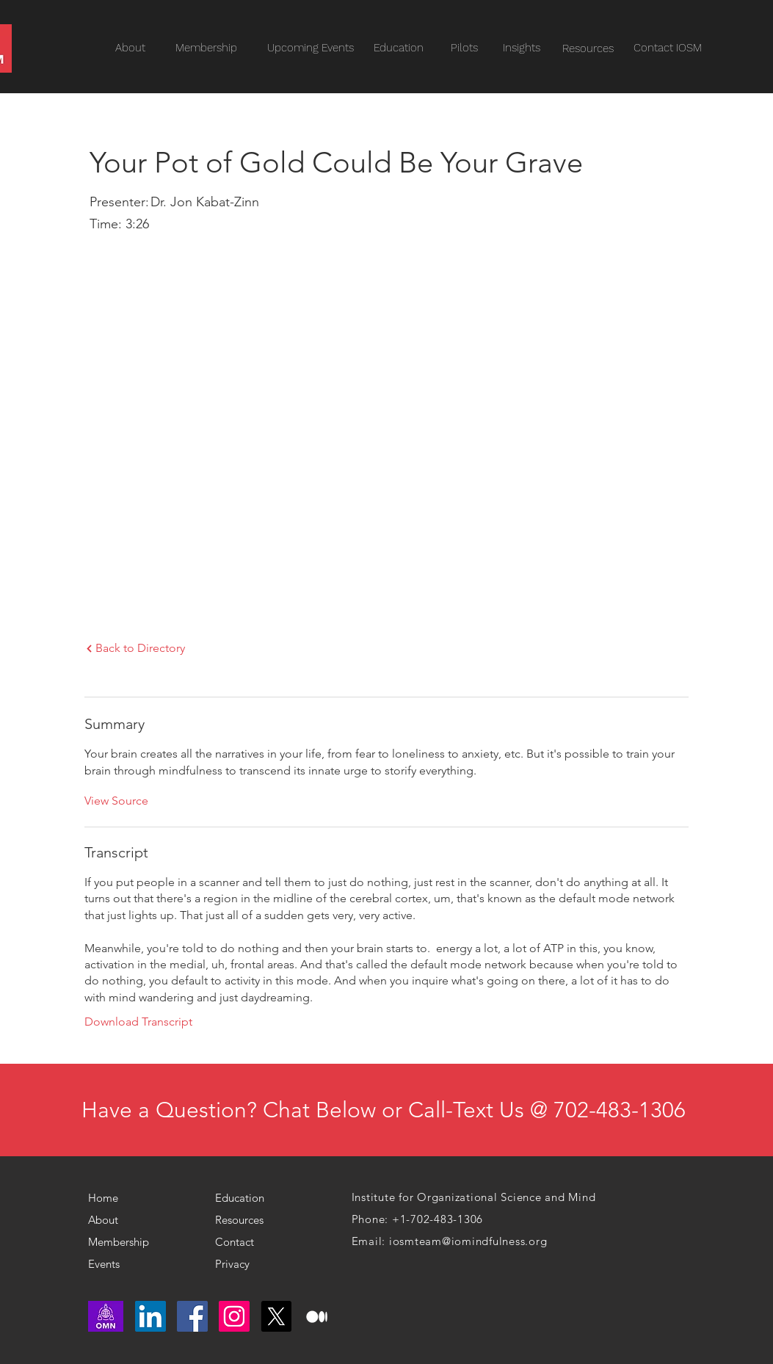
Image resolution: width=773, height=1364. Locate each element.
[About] (111, 1219)
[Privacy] (238, 1263)
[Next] (89, 648)
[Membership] (123, 1241)
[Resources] (588, 49)
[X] (276, 1316)
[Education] (398, 48)
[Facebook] (192, 1316)
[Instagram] (234, 1316)
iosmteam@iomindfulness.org (468, 1241)
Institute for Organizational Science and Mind (474, 1197)
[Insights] (522, 48)
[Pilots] (464, 48)
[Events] (131, 1263)
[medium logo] (317, 1316)
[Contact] (245, 1241)
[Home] (109, 1197)
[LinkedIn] (150, 1316)
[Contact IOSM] (667, 48)
